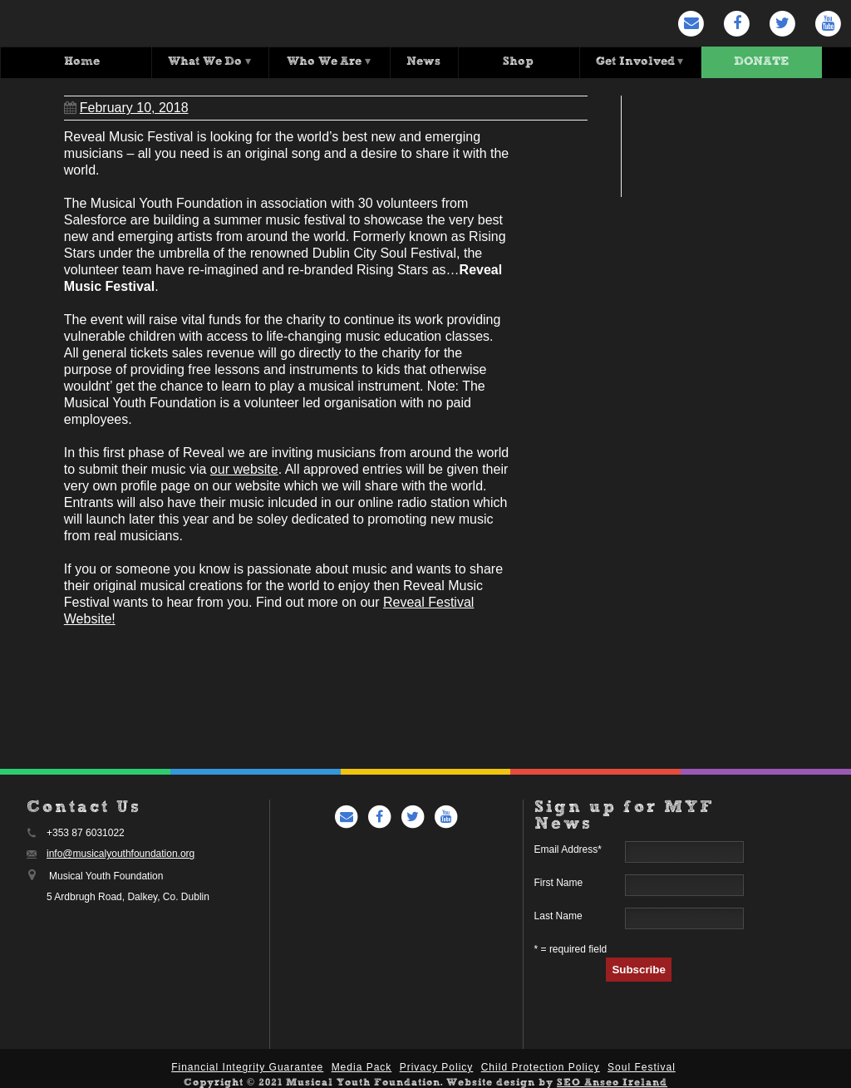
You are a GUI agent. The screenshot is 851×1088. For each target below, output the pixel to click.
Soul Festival (642, 1065)
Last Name (558, 913)
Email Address (568, 847)
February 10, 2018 (126, 105)
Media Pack (362, 1065)
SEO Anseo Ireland (612, 1081)
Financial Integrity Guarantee (247, 1065)
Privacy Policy (437, 1065)
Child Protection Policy (540, 1065)
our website (244, 467)
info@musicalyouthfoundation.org (120, 851)
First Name (558, 880)
